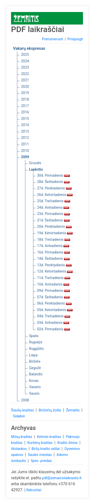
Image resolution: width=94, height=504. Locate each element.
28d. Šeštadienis (53, 182)
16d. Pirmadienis (53, 252)
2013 (25, 131)
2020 (25, 87)
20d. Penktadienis (54, 226)
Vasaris (35, 387)
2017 (25, 106)
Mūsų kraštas (22, 437)
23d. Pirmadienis (53, 214)
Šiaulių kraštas (23, 410)
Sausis (34, 393)
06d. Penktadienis (54, 303)
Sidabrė (19, 416)
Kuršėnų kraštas (40, 443)
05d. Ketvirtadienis (55, 310)
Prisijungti (75, 39)
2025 (25, 55)
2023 (25, 67)
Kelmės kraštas (49, 437)
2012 (25, 138)
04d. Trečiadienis (53, 316)
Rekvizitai (33, 490)
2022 (25, 74)
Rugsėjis (35, 342)
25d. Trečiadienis (53, 201)
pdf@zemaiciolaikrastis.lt (61, 478)
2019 (25, 93)
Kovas (34, 381)
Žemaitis (73, 410)
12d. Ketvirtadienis (55, 271)
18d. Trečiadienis (53, 239)
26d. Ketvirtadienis (55, 195)
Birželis (34, 361)
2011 (25, 144)
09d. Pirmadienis (53, 291)
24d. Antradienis (53, 207)
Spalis (34, 336)
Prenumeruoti (52, 39)
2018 (25, 99)
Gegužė (35, 368)
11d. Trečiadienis (53, 278)
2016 (25, 112)
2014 (25, 125)
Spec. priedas (41, 461)
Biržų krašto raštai (46, 449)
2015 (25, 119)
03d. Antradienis (53, 323)
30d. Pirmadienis (53, 175)
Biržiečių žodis (50, 410)
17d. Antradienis (53, 246)
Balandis (36, 374)
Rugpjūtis (36, 349)
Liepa (33, 355)
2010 (25, 151)
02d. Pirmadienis (53, 329)
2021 (25, 80)
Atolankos (19, 449)
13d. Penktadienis (54, 265)
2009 (25, 157)
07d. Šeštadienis (53, 297)
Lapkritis (36, 169)
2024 (25, 61)
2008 (25, 400)
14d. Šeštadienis (53, 259)
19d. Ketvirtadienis (55, 233)
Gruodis (35, 163)
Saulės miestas (40, 455)
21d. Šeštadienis (53, 220)
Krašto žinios (67, 443)
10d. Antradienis (53, 284)
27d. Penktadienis (54, 188)
